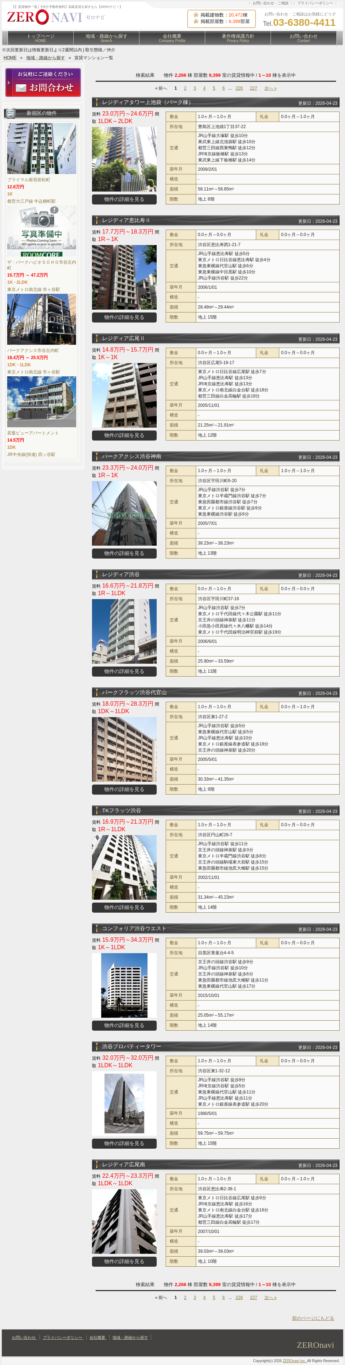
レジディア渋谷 (121, 574)
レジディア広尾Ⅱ (123, 338)
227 (253, 88)
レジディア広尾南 (123, 1164)
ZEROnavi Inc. (295, 1361)
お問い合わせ (304, 38)
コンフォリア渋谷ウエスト (134, 928)
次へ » (270, 88)
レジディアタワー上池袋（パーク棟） (148, 102)
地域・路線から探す (107, 38)
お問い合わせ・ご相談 (271, 3)
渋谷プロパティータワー (131, 1046)
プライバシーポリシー (315, 3)
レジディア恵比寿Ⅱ (126, 220)
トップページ (41, 38)
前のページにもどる (313, 1318)
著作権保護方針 (238, 38)
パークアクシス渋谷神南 (131, 456)
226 (239, 88)
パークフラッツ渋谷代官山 (134, 692)
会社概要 (172, 38)
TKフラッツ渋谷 (121, 810)
